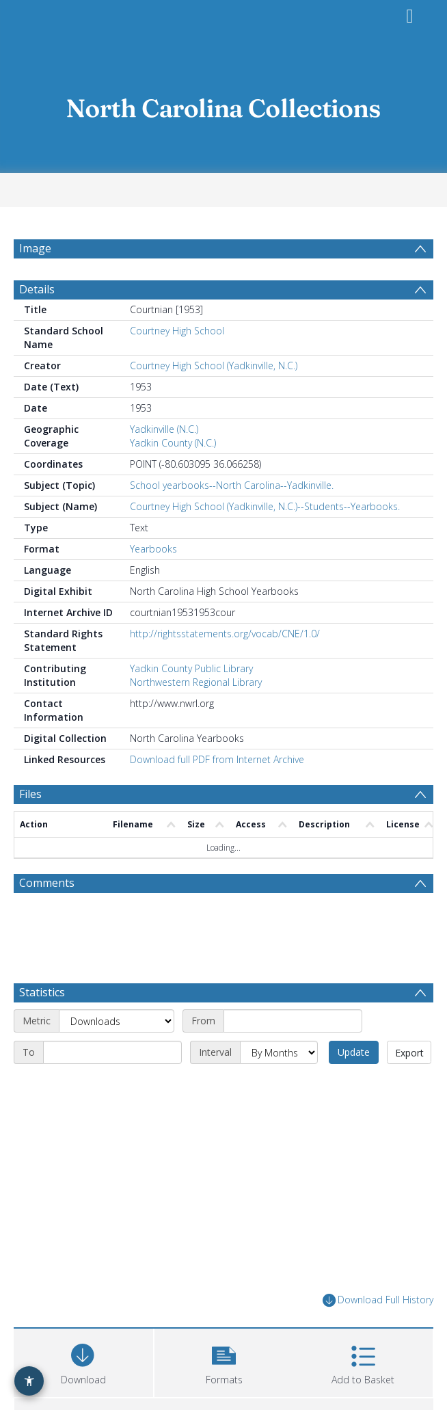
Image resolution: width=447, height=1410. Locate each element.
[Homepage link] (223, 104)
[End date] (112, 1085)
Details (37, 322)
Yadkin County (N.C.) (173, 475)
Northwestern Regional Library (196, 714)
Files (30, 826)
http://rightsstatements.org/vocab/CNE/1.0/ (225, 666)
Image (35, 248)
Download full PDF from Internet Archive (217, 792)
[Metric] (116, 1053)
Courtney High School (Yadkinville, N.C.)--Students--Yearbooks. (265, 539)
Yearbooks (153, 581)
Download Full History (378, 1333)
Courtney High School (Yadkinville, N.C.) (213, 398)
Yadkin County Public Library (191, 701)
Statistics (42, 1025)
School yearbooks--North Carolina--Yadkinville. (232, 517)
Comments (46, 915)
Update (354, 1084)
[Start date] (293, 1053)
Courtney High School (177, 363)
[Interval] (279, 1085)
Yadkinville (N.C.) (164, 461)
